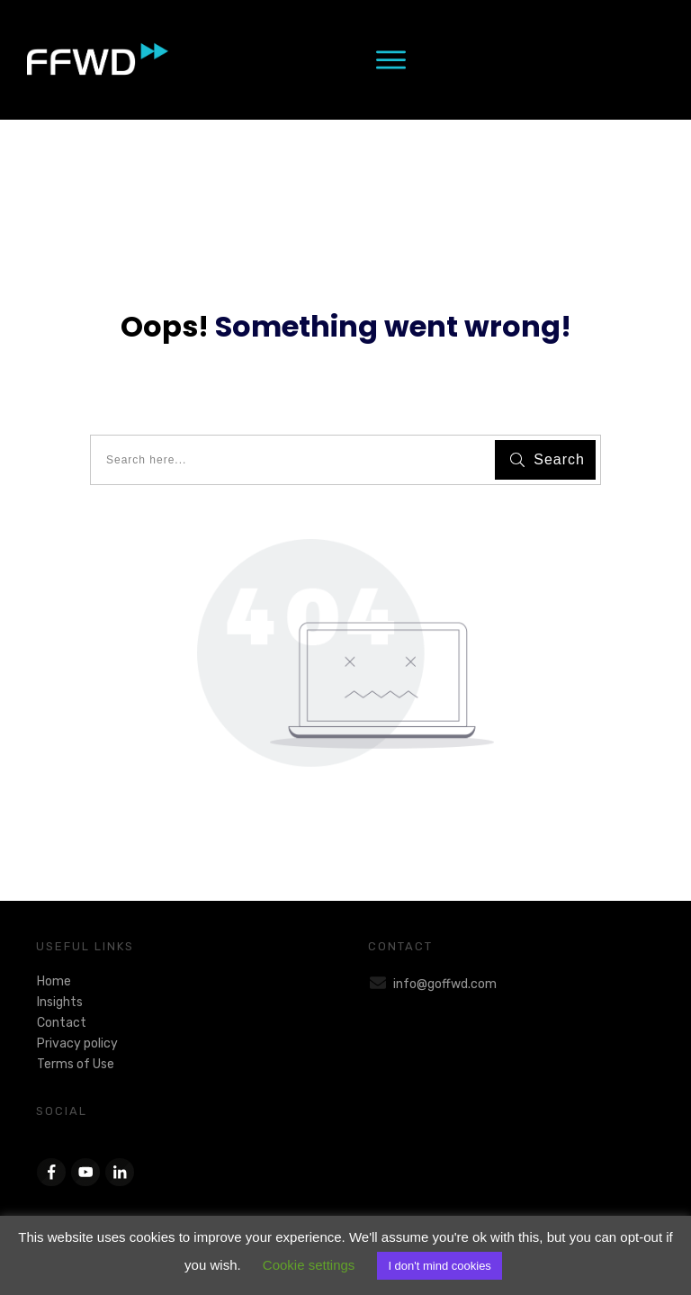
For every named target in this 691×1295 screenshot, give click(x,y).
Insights (60, 1002)
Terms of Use (75, 1064)
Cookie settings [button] (309, 1265)
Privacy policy (77, 1043)
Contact (61, 1022)
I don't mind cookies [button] (439, 1266)
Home (54, 981)
